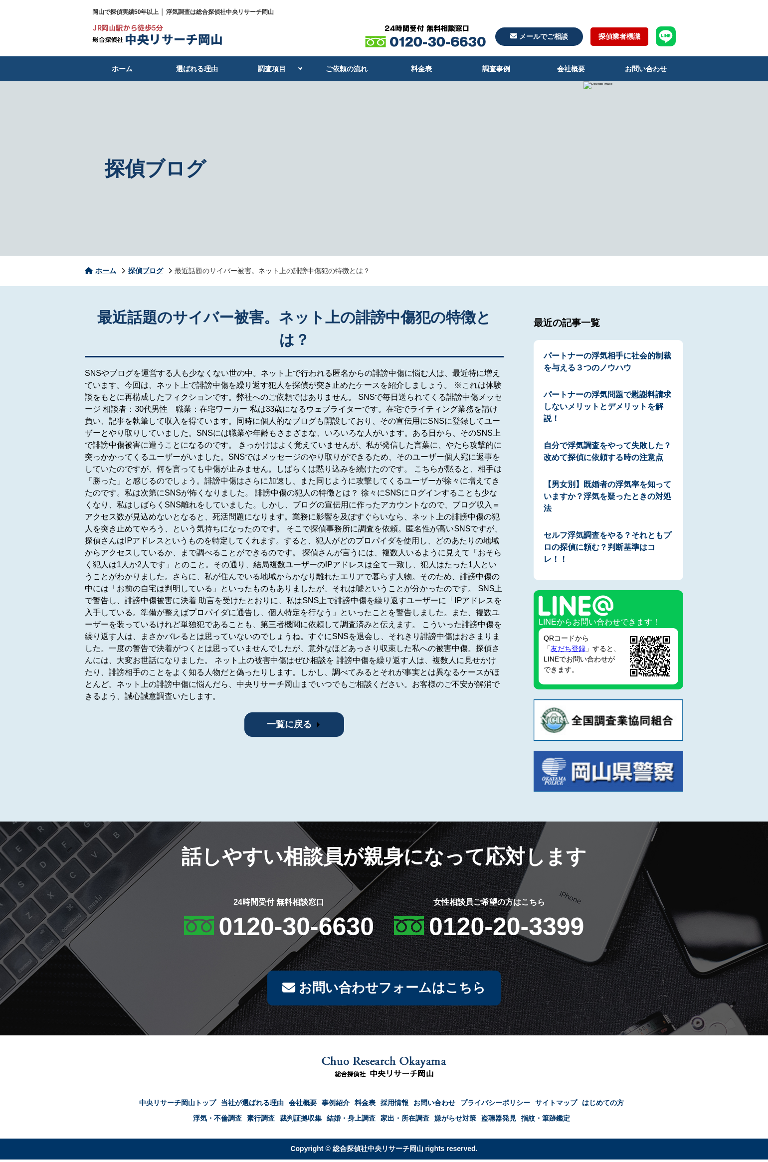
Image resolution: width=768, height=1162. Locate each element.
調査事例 (496, 69)
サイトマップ (556, 1105)
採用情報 (394, 1105)
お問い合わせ (646, 69)
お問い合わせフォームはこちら (384, 989)
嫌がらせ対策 (455, 1121)
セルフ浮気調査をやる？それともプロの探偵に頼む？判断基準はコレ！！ (607, 547)
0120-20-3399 (506, 927)
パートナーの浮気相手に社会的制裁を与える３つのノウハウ (607, 361)
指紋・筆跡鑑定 (545, 1121)
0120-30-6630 (296, 927)
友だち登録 (568, 649)
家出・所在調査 (405, 1121)
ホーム (122, 69)
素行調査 (261, 1121)
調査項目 (272, 69)
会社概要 (571, 69)
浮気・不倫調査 (217, 1121)
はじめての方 (603, 1105)
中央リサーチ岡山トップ (177, 1105)
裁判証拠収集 (301, 1121)
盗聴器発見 (498, 1121)
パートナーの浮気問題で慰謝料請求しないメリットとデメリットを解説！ (607, 406)
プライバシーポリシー (495, 1105)
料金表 (421, 69)
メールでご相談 (539, 36)
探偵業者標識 (619, 36)
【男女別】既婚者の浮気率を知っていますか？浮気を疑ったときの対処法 (607, 496)
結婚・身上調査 (351, 1121)
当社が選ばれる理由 (252, 1105)
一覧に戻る (289, 724)
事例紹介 (336, 1105)
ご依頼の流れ (347, 69)
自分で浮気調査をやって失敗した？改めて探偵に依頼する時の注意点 (607, 451)
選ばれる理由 (197, 69)
